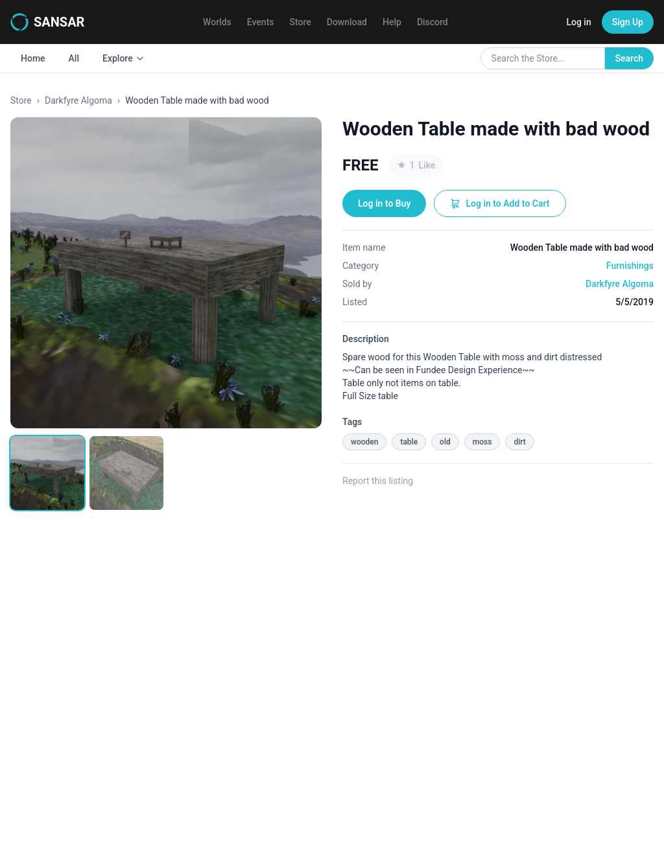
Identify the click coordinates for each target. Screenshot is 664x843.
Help (392, 22)
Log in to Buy (384, 203)
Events (260, 22)
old (445, 441)
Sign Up (627, 22)
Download (347, 22)
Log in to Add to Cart (499, 203)
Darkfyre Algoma (78, 100)
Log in (578, 22)
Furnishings (630, 265)
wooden (364, 441)
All (74, 58)
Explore (123, 58)
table (409, 441)
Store (300, 22)
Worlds (217, 22)
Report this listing (377, 481)
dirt (519, 441)
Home (33, 58)
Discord (432, 22)
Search (629, 58)
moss (482, 441)
